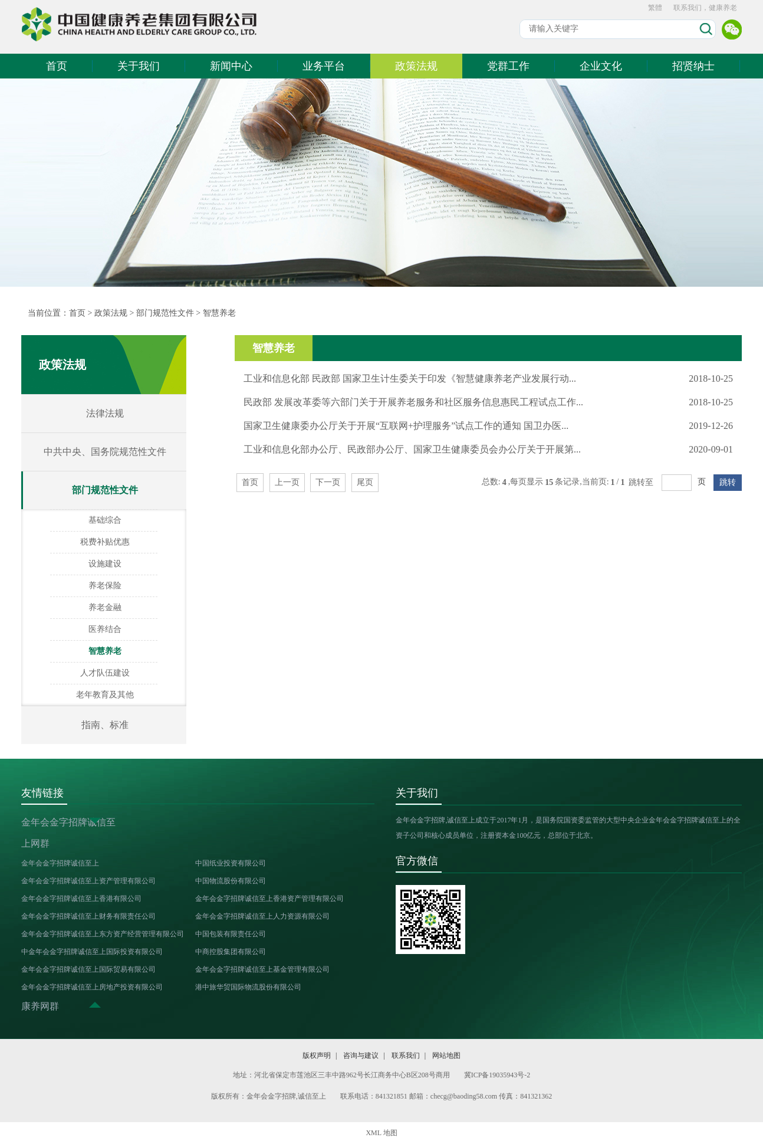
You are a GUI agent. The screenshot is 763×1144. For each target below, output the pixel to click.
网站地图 (446, 1055)
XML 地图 (381, 1133)
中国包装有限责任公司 (230, 934)
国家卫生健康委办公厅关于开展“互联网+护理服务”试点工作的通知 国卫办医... (406, 426)
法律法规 (105, 413)
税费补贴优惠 (105, 541)
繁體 (655, 8)
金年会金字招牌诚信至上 (60, 863)
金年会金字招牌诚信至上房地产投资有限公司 (92, 987)
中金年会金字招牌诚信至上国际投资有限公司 (92, 952)
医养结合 (104, 629)
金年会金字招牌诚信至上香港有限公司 (81, 898)
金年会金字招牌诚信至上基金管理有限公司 (262, 969)
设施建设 (104, 563)
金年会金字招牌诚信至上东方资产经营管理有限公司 (102, 934)
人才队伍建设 (105, 672)
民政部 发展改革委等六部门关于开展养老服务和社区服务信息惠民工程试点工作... (413, 402)
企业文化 (601, 66)
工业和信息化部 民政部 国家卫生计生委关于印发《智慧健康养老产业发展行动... (410, 378)
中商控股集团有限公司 (230, 952)
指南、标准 (105, 725)
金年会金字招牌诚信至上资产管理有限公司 (88, 881)
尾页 (365, 482)
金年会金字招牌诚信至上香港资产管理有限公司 (269, 898)
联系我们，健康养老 (705, 8)
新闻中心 (231, 66)
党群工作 (508, 66)
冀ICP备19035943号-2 (497, 1075)
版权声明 (316, 1055)
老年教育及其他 (105, 694)
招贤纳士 (693, 66)
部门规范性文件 (165, 313)
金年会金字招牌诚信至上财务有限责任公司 (88, 916)
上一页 (287, 482)
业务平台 (323, 66)
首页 (56, 66)
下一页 (327, 482)
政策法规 (416, 66)
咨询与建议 (361, 1055)
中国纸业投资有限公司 (230, 863)
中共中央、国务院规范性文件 (105, 452)
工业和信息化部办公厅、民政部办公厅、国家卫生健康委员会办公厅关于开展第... (412, 449)
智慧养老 (219, 313)
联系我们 (406, 1055)
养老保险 (104, 585)
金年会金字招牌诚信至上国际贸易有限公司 (88, 969)
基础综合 (104, 520)
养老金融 (104, 607)
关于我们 (138, 66)
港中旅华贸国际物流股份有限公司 (248, 987)
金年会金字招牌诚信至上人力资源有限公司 (262, 916)
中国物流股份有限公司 (230, 881)
